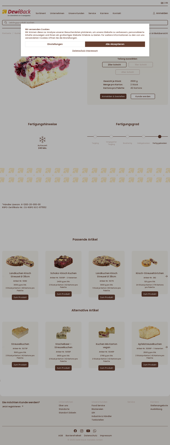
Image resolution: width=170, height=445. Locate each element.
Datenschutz (78, 50)
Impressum (92, 50)
